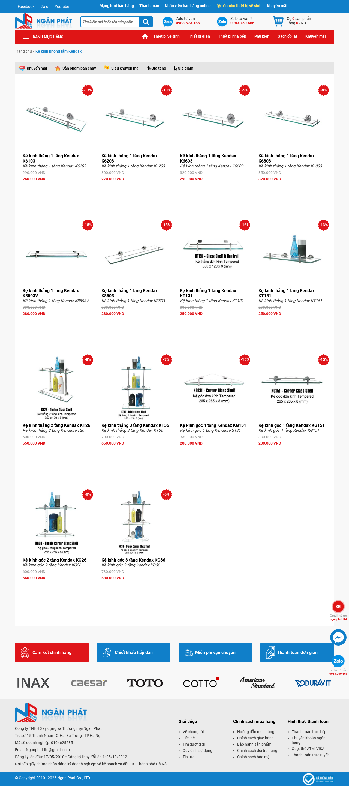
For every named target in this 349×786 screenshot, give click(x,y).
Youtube (62, 6)
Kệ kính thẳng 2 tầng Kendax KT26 (56, 425)
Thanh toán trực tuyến (311, 755)
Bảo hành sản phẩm (254, 744)
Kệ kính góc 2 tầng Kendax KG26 (54, 560)
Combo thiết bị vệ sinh (239, 6)
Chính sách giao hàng (255, 738)
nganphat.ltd (338, 617)
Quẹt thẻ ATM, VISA (308, 748)
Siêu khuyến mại (125, 68)
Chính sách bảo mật (254, 757)
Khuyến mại (37, 68)
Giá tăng (158, 68)
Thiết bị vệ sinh (166, 36)
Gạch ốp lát (287, 36)
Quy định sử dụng (197, 750)
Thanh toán (149, 6)
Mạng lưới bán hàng (117, 6)
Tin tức (188, 757)
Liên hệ (189, 738)
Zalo (44, 6)
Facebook (26, 6)
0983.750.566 (338, 672)
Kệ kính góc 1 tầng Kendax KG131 (213, 425)
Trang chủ (145, 36)
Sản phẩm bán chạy (79, 68)
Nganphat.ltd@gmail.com (48, 750)
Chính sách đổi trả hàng (257, 750)
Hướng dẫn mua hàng (255, 732)
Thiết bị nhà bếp (232, 36)
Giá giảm (185, 68)
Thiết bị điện (199, 36)
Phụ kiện (261, 36)
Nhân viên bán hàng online (188, 6)
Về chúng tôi (193, 732)
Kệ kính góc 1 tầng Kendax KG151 (291, 425)
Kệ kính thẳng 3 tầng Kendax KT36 (135, 425)
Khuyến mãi (277, 6)
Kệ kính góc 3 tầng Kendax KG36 (133, 560)
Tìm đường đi (194, 744)
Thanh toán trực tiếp (309, 732)
